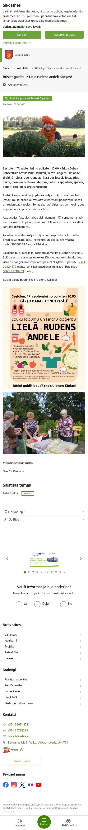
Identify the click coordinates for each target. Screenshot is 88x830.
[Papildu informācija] (21, 749)
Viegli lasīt (11, 697)
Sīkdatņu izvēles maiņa (19, 703)
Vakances (11, 634)
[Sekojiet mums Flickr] (30, 784)
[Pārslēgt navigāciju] (44, 822)
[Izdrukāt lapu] (44, 512)
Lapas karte (12, 691)
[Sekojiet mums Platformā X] (22, 785)
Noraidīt (22, 34)
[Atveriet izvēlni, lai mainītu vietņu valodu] (19, 823)
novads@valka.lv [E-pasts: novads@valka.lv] (18, 736)
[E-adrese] (10, 750)
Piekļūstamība (13, 685)
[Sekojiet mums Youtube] (39, 784)
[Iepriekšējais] (7, 558)
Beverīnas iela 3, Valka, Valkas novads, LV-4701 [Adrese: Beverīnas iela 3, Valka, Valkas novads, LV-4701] (38, 742)
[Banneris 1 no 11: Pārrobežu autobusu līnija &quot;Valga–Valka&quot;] (44, 558)
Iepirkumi (11, 640)
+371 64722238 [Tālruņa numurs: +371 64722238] (18, 730)
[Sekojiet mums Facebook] (6, 785)
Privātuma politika (16, 679)
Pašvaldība (11, 652)
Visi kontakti (22, 761)
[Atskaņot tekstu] (18, 84)
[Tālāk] (81, 558)
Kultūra (27, 493)
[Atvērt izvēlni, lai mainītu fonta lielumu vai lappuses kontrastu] (68, 823)
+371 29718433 (14, 271)
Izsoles (9, 658)
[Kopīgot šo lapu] (44, 519)
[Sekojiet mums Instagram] (14, 784)
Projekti (9, 646)
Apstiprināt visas (64, 34)
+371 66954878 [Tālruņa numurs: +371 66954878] (18, 724)
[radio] (21, 603)
